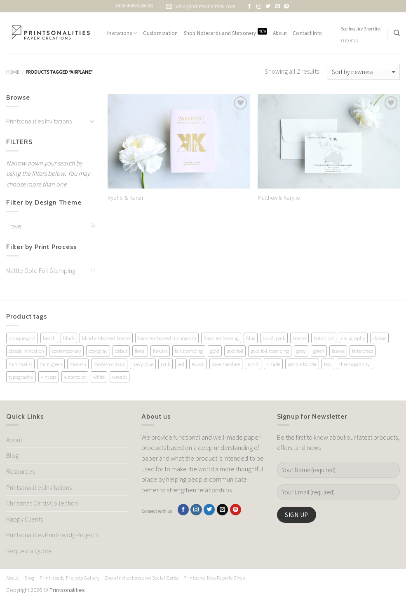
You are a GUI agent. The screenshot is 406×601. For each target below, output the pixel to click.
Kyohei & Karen (125, 197)
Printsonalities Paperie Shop (214, 578)
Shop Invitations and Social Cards (141, 578)
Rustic (198, 364)
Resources (20, 471)
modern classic (109, 364)
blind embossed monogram (167, 338)
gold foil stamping (270, 350)
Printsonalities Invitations (39, 121)
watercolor (75, 376)
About (280, 33)
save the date (226, 364)
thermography (354, 364)
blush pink (274, 338)
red (181, 364)
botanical (324, 338)
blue (250, 338)
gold (214, 350)
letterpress (362, 350)
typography (21, 376)
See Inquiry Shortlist (361, 29)
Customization (160, 33)
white (99, 376)
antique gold (22, 338)
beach (49, 338)
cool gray (98, 350)
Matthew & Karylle (279, 197)
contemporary (66, 350)
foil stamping (189, 350)
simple (273, 364)
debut (121, 350)
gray (301, 350)
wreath (119, 376)
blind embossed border (106, 338)
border (299, 338)
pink (165, 364)
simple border (302, 364)
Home (12, 72)
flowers (160, 350)
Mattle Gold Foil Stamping (40, 270)
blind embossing (221, 338)
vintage (48, 376)
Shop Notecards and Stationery (225, 32)
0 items (349, 40)
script (253, 364)
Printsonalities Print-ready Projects (52, 535)
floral (140, 350)
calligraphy (353, 338)
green (318, 350)
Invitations (122, 33)
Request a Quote (29, 551)
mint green (51, 364)
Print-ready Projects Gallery (69, 578)
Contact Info (307, 33)
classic (379, 338)
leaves (338, 350)
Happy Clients (24, 519)
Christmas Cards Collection (42, 503)
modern (78, 364)
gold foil (235, 350)
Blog (12, 455)
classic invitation (26, 350)
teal (328, 364)
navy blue (142, 364)
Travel (14, 226)
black (69, 338)
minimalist (20, 364)
